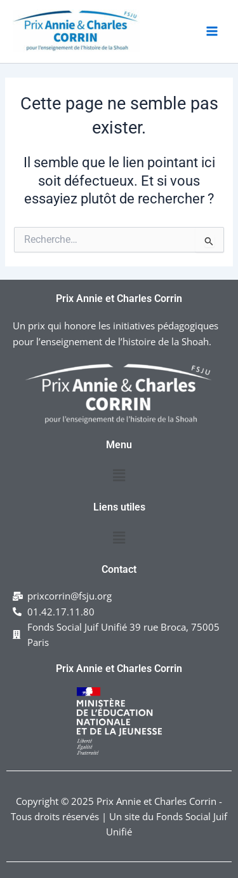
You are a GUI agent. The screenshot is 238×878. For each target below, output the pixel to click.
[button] (118, 475)
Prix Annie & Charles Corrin (21, 52)
